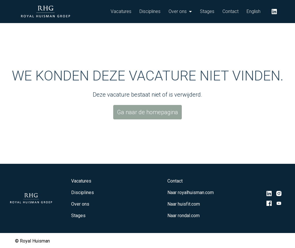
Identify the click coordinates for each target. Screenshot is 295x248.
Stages (207, 11)
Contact (230, 11)
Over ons (80, 204)
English (253, 11)
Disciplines (149, 11)
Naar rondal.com (183, 215)
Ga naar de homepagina (147, 112)
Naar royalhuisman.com (190, 192)
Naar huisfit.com (183, 204)
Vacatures (121, 11)
